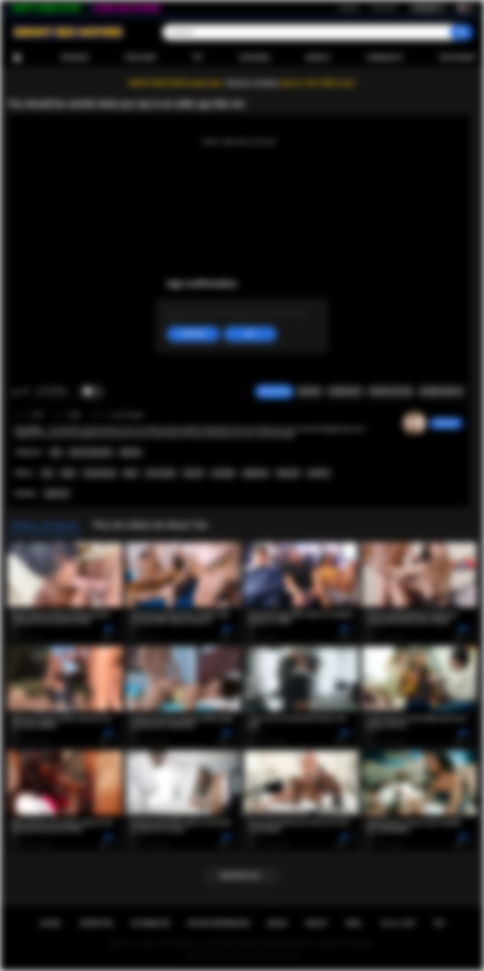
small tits (318, 473)
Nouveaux (75, 58)
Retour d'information (218, 923)
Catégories (254, 58)
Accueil (17, 57)
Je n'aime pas (25, 392)
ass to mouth (161, 473)
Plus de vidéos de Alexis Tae (150, 525)
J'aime (15, 392)
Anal (55, 452)
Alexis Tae (57, 493)
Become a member (252, 83)
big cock (194, 473)
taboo (130, 473)
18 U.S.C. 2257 (398, 923)
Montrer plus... (242, 876)
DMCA (353, 923)
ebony (68, 473)
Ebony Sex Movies (226, 956)
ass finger (223, 473)
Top (197, 58)
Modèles (318, 58)
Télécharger (457, 58)
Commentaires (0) (441, 391)
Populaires (140, 58)
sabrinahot (446, 423)
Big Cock (130, 452)
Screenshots (345, 391)
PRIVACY (316, 923)
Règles (277, 923)
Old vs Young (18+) (91, 452)
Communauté (384, 58)
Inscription (348, 8)
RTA (439, 923)
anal (47, 473)
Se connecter (384, 8)
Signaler (309, 391)
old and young (100, 473)
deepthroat (255, 473)
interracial (288, 473)
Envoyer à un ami (390, 391)
